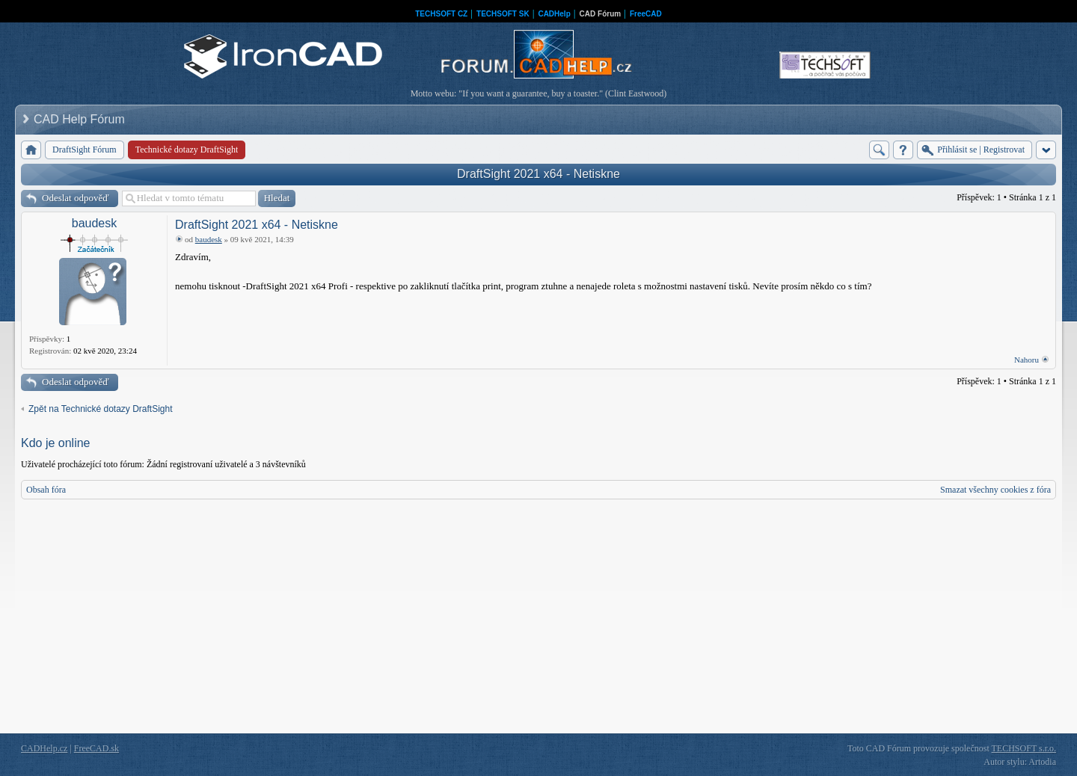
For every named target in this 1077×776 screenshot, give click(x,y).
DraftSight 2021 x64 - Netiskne (538, 173)
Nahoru (1026, 359)
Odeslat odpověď (75, 197)
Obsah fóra (46, 489)
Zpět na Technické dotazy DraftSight (100, 408)
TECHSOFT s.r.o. (1024, 748)
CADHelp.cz (44, 748)
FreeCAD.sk (96, 748)
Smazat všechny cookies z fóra (995, 489)
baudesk (94, 223)
